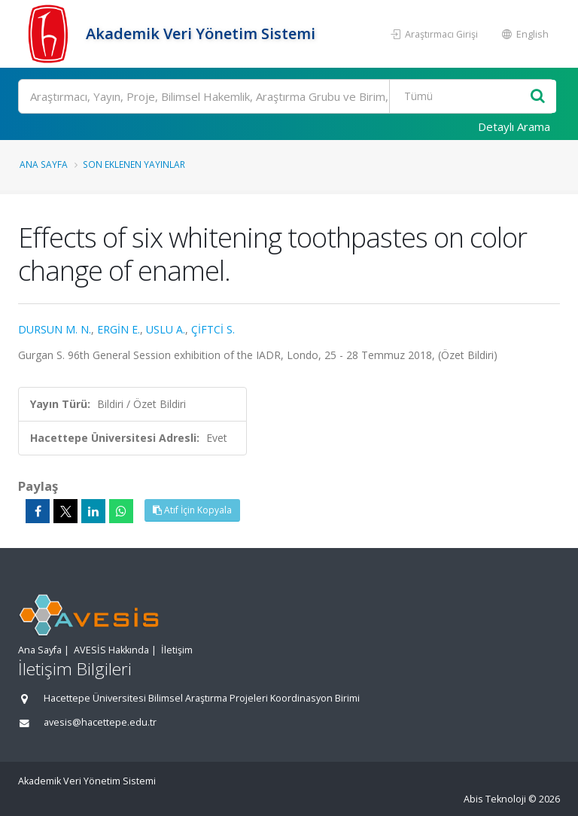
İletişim (177, 650)
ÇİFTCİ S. (213, 329)
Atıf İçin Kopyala (192, 510)
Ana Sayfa (44, 164)
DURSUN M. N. (54, 329)
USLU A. (165, 329)
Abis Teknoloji (495, 799)
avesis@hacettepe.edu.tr (100, 722)
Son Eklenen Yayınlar (134, 164)
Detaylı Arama (514, 126)
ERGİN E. (118, 329)
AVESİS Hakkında (111, 650)
